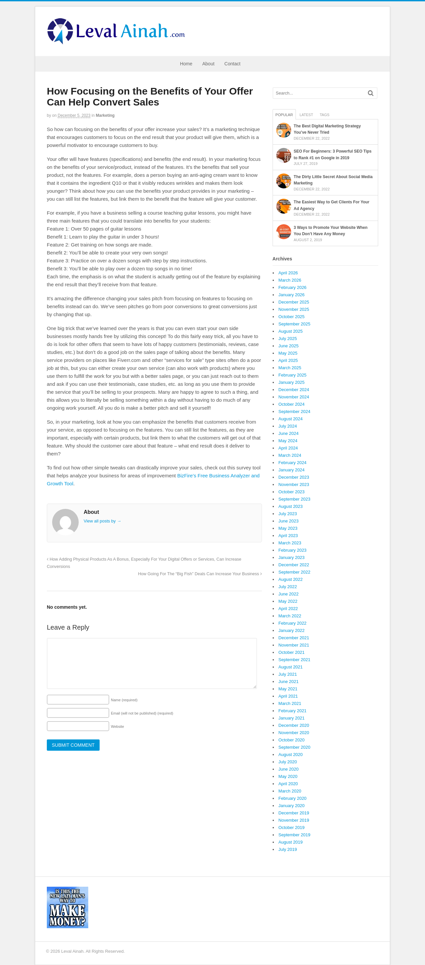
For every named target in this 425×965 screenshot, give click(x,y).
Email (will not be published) (142, 713)
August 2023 (291, 506)
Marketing (105, 115)
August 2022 (291, 579)
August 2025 (291, 331)
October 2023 (292, 491)
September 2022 (294, 572)
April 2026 (288, 272)
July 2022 (288, 586)
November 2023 (294, 484)
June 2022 (289, 593)
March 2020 (290, 791)
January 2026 (292, 294)
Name (124, 700)
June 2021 (289, 681)
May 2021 (288, 688)
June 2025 (289, 345)
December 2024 (294, 389)
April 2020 (288, 783)
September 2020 (294, 747)
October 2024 (292, 404)
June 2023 (289, 520)
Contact (232, 63)
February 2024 (293, 462)
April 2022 (288, 608)
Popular (284, 115)
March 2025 (290, 367)
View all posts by (102, 520)
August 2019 (291, 842)
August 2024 (291, 418)
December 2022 (294, 564)
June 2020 (289, 769)
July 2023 (288, 513)
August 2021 (291, 666)
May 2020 (288, 776)
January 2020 (292, 805)
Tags (324, 115)
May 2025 (288, 353)
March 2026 (290, 280)
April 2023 (288, 535)
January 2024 (292, 469)
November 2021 (294, 645)
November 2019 (294, 820)
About (208, 63)
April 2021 (288, 696)
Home (186, 63)
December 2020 (294, 725)
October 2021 (292, 652)
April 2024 (288, 448)
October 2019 (292, 827)
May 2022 (288, 601)
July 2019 (288, 849)
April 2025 (288, 360)
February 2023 (293, 550)
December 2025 (294, 302)
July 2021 (288, 674)
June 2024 (289, 433)
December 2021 (294, 637)
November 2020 (294, 732)
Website (117, 726)
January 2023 (292, 557)
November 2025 (294, 309)
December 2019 (294, 812)
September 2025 (294, 323)
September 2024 (294, 411)
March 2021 (290, 703)
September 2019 (294, 834)
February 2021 (293, 710)
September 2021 (294, 659)
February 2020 (293, 798)
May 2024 (288, 440)
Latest (306, 115)
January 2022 (292, 630)
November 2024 (294, 396)
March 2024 (290, 455)
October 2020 (292, 739)
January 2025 (292, 382)
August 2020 (291, 754)
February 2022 (293, 623)
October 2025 (292, 316)
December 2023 (294, 477)
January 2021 (292, 718)
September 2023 (294, 499)
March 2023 (290, 542)
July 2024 (288, 426)
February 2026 (293, 287)
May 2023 (288, 528)
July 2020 (288, 761)
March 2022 (290, 615)
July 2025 (288, 338)
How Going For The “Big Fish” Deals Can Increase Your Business (200, 574)
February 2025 (293, 375)
